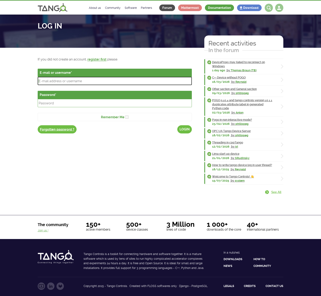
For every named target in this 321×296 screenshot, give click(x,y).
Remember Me (112, 117)
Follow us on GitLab (60, 286)
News (228, 266)
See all (276, 192)
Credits (250, 286)
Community (262, 266)
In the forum (223, 50)
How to (259, 259)
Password (47, 95)
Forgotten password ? (57, 129)
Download (251, 8)
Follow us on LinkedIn (50, 286)
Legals (229, 286)
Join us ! (43, 230)
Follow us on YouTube (41, 286)
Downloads (233, 259)
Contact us (274, 286)
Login (185, 129)
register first (96, 59)
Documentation (219, 8)
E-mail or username (55, 73)
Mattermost (190, 8)
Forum (167, 8)
